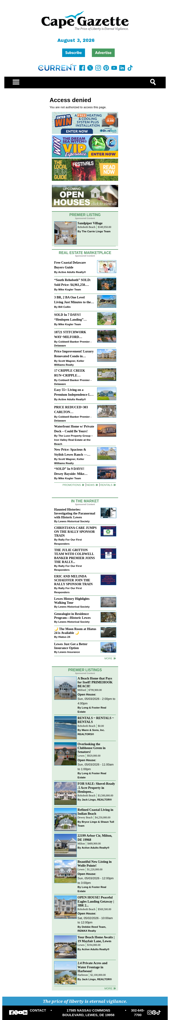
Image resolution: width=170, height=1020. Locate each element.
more (108, 658)
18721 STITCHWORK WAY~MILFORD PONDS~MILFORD (70, 335)
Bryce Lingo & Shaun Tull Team (96, 823)
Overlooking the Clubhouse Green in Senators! (92, 748)
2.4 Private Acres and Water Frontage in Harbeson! (92, 967)
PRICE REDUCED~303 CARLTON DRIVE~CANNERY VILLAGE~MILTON (71, 410)
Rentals (106, 484)
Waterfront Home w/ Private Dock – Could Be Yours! (74, 429)
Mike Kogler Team (69, 289)
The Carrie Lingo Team (96, 231)
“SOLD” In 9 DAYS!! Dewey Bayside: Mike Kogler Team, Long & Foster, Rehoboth (69, 471)
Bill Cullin (64, 306)
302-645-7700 (137, 1013)
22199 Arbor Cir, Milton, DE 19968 (95, 837)
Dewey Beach (85, 817)
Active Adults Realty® (72, 272)
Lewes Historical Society (74, 521)
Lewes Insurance (69, 651)
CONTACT (38, 1010)
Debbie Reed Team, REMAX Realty (92, 928)
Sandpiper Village (90, 223)
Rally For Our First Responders (68, 541)
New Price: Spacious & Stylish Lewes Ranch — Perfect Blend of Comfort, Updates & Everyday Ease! (73, 452)
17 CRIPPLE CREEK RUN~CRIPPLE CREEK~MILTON (69, 373)
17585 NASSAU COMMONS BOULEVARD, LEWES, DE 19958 (88, 1013)
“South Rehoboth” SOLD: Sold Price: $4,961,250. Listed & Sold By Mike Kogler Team (72, 282)
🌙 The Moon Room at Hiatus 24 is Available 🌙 (75, 631)
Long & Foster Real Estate (92, 709)
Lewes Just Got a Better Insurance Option (71, 646)
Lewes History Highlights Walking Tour (72, 600)
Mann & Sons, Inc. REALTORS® (91, 732)
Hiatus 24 (64, 636)
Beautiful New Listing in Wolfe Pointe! (95, 863)
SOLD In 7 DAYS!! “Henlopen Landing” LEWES (68, 317)
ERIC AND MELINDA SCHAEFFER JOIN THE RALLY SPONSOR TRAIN (73, 580)
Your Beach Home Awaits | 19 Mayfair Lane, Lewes (96, 939)
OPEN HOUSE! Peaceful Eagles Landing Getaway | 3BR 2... (96, 901)
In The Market (85, 501)
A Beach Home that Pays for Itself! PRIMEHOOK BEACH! (95, 682)
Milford (82, 690)
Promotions (72, 484)
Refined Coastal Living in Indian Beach (95, 811)
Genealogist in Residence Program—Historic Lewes (72, 616)
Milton (81, 843)
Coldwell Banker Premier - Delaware (72, 343)
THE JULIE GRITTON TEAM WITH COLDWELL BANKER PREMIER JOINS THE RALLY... (74, 555)
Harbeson (83, 975)
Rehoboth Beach (87, 227)
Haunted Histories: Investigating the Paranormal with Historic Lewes (74, 513)
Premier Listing (85, 215)
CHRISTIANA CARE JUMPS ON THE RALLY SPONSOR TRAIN (75, 531)
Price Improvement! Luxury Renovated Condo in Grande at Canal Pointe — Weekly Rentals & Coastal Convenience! (74, 354)
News (91, 484)
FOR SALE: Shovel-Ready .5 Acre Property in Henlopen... (96, 787)
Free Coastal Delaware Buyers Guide (70, 265)
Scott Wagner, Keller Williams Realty (69, 362)
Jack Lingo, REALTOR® (97, 799)
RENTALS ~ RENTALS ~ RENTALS (96, 720)
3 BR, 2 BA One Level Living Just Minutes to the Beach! (72, 300)
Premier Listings (85, 670)
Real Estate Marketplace (85, 253)
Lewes (81, 755)
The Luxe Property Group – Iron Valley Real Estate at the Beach (73, 439)
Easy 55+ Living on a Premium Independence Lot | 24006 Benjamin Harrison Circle (73, 392)
